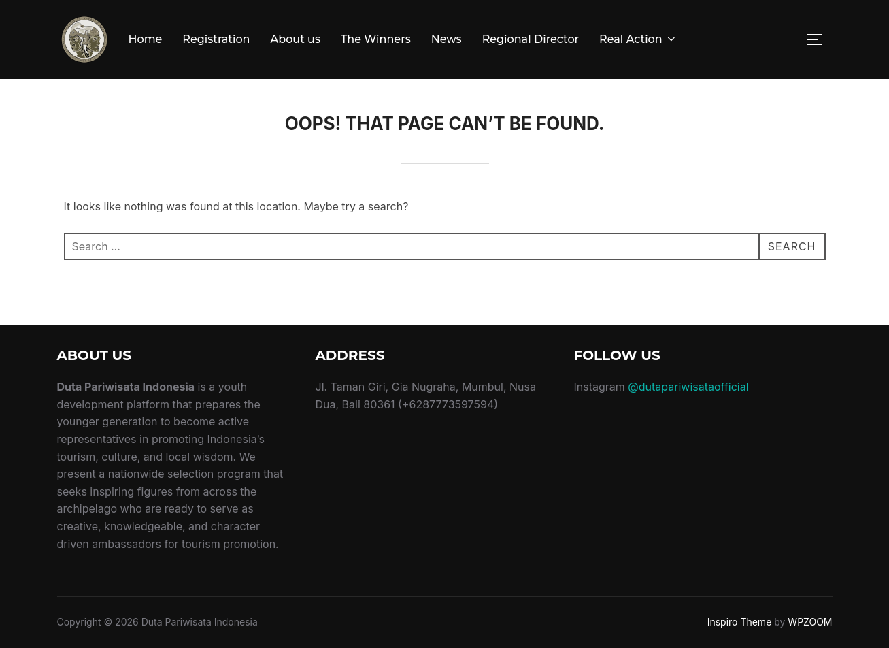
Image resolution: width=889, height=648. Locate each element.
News (446, 39)
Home (146, 39)
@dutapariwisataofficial (688, 386)
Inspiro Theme (739, 622)
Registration (216, 39)
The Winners (376, 39)
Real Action (638, 39)
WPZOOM (810, 622)
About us (295, 39)
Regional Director (530, 39)
